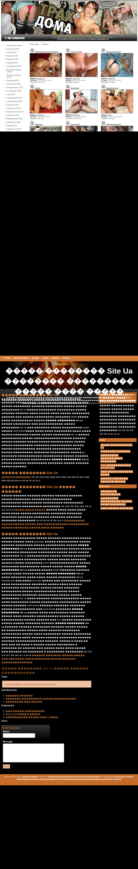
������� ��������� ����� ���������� (41, 698)
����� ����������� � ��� (46, 779)
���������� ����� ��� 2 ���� (32, 717)
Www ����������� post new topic (115, 466)
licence (55, 358)
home (7, 358)
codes (45, 358)
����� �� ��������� (110, 493)
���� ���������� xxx (116, 446)
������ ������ (19, 695)
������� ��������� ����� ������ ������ (74, 776)
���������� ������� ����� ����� (35, 684)
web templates (21, 358)
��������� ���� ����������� (81, 779)
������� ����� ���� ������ (38, 527)
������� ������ (115, 451)
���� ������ (30, 776)
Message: (8, 741)
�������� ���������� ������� (111, 458)
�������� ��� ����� (24, 701)
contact (66, 358)
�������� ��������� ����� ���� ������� (116, 501)
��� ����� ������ (117, 508)
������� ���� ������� (29, 659)
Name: (6, 731)
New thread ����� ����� (23, 714)
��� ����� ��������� (25, 711)
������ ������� (16, 477)
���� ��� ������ (111, 779)
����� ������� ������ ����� (114, 480)
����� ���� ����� (29, 510)
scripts (35, 358)
